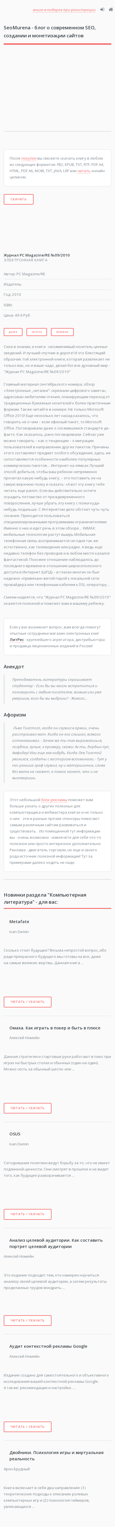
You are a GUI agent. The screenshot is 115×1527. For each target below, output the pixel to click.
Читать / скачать (28, 1002)
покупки (28, 158)
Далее (13, 331)
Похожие (62, 331)
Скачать (19, 199)
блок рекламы (54, 799)
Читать (37, 331)
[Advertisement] (41, 91)
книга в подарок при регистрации (64, 9)
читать (84, 170)
